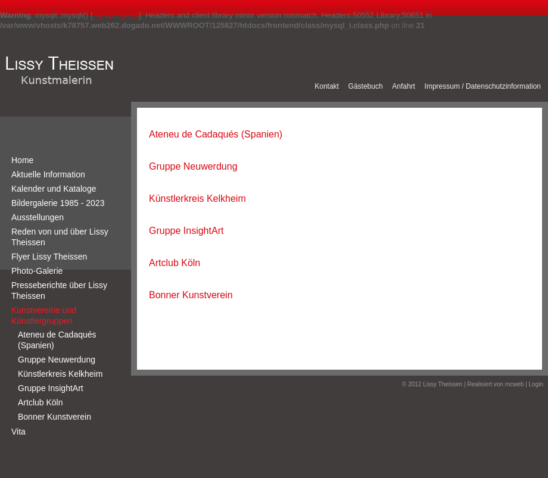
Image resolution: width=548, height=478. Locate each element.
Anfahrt (403, 86)
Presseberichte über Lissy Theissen (59, 290)
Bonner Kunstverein (54, 416)
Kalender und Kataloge (53, 188)
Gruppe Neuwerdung (56, 359)
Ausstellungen (37, 217)
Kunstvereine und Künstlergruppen (43, 315)
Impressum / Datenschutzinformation (483, 86)
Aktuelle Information (48, 174)
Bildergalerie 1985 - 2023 (57, 203)
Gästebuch (365, 86)
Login (536, 384)
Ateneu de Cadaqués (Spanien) (57, 340)
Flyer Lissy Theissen (49, 256)
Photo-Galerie (37, 271)
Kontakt (327, 86)
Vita (18, 431)
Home (22, 160)
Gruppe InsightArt (50, 388)
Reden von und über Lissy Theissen (59, 237)
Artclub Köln (40, 402)
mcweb (514, 384)
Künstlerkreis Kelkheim (60, 374)
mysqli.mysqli (116, 15)
